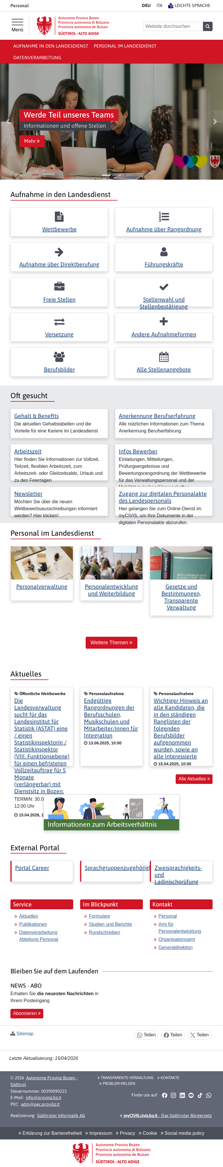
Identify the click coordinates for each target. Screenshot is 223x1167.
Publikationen (33, 924)
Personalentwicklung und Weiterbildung (111, 590)
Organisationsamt (177, 939)
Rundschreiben (104, 932)
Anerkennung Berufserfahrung (157, 415)
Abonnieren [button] (27, 1013)
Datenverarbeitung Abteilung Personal (38, 936)
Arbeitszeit (28, 451)
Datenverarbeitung (37, 57)
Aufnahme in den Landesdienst (50, 45)
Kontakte (168, 1077)
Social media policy (182, 1133)
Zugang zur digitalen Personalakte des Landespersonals (163, 497)
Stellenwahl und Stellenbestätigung (164, 303)
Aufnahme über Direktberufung (59, 264)
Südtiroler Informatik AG (61, 1115)
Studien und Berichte (110, 924)
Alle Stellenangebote (164, 369)
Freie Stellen (59, 299)
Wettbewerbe (59, 229)
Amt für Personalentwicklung (180, 928)
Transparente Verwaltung (126, 1077)
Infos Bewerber (138, 451)
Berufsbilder (59, 369)
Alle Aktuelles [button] (194, 778)
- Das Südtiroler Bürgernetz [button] (166, 1115)
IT (159, 5)
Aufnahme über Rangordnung (164, 229)
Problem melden (117, 1083)
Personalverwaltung (41, 586)
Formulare (99, 916)
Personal (168, 916)
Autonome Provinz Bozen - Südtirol (44, 1081)
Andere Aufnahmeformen (164, 334)
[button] (8, 122)
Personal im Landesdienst (125, 45)
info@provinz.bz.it (43, 1097)
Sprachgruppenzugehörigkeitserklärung (135, 867)
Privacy (125, 1133)
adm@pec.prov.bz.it (40, 1104)
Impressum (98, 1133)
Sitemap (24, 1033)
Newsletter (28, 493)
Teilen (146, 1035)
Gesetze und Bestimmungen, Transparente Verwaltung (181, 597)
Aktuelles (28, 916)
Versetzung (59, 334)
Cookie (148, 1133)
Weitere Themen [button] (111, 642)
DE (146, 5)
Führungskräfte (164, 264)
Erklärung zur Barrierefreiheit (50, 1133)
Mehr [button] (32, 141)
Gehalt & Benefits (36, 415)
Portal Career (32, 867)
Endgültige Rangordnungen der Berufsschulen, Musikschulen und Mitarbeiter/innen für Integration (111, 718)
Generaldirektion (176, 947)
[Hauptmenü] (17, 25)
